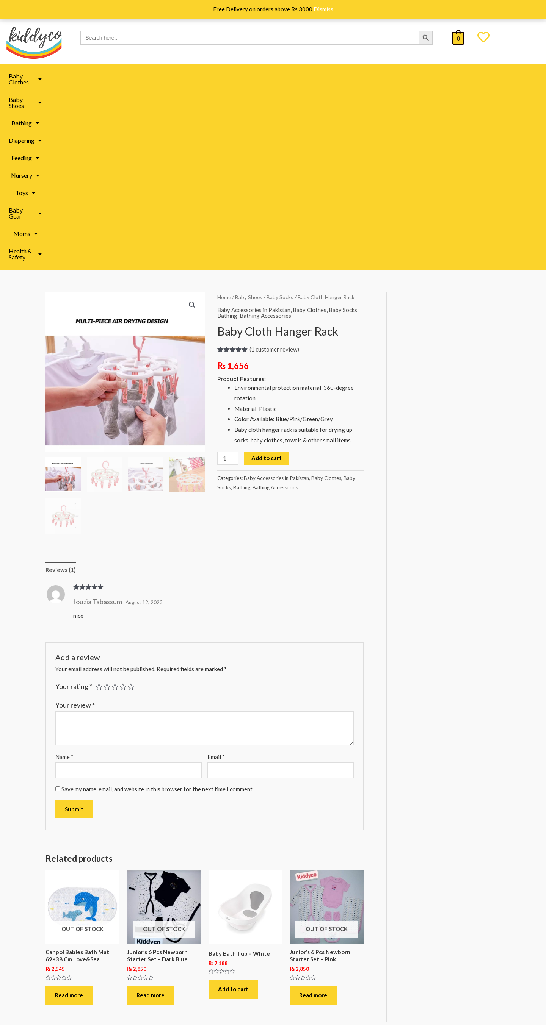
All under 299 (303, 928)
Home (224, 116)
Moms (409, 76)
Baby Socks (280, 116)
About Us (79, 912)
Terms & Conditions (91, 970)
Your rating (73, 505)
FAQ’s (75, 941)
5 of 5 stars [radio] (130, 505)
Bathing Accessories (265, 134)
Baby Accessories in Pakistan (253, 128)
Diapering (220, 76)
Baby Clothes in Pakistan (205, 962)
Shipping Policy (86, 926)
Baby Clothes (88, 76)
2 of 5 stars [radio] (107, 505)
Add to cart (266, 276)
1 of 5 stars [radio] (99, 505)
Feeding (261, 76)
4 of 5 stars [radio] (122, 505)
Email (216, 575)
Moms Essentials (195, 911)
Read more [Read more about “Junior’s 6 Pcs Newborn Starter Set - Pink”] (313, 814)
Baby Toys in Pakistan (201, 928)
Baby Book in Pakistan (202, 945)
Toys (332, 76)
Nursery (298, 76)
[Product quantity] (227, 277)
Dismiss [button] (323, 9)
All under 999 (303, 962)
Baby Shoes (138, 76)
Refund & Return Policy (96, 955)
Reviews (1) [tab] (61, 388)
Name (64, 575)
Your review (75, 524)
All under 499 (303, 945)
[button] (88, 76)
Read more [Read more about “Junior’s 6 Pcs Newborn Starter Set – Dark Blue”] (150, 814)
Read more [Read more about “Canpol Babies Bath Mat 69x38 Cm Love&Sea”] (69, 814)
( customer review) (274, 168)
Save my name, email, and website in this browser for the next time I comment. (157, 608)
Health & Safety (455, 76)
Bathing (180, 76)
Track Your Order (89, 984)
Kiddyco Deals (305, 911)
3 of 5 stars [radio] (114, 505)
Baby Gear (370, 76)
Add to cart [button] (233, 808)
